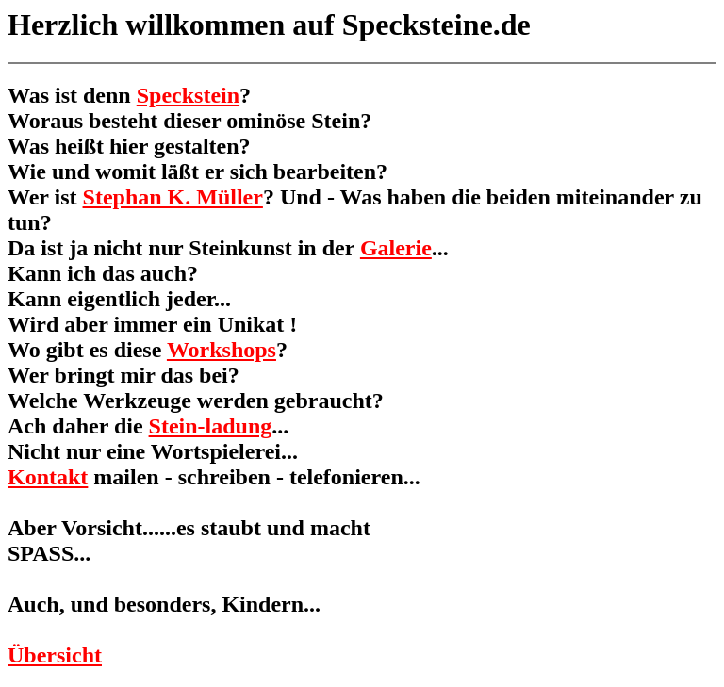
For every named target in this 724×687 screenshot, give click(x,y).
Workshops (221, 349)
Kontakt (48, 477)
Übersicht (55, 655)
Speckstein (188, 95)
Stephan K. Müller (173, 197)
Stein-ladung (210, 426)
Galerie (396, 248)
